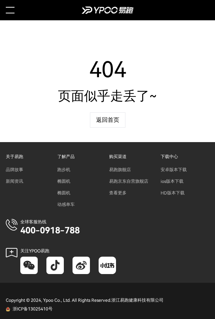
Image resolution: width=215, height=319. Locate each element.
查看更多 (118, 192)
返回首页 (107, 120)
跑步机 (63, 169)
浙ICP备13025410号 (33, 308)
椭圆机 (63, 181)
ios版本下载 (172, 181)
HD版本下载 (173, 192)
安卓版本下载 (174, 169)
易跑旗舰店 (120, 169)
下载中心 (169, 156)
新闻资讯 (14, 181)
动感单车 (66, 204)
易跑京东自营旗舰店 (128, 181)
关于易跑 (14, 156)
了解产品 (66, 156)
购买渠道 (118, 156)
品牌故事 (14, 169)
